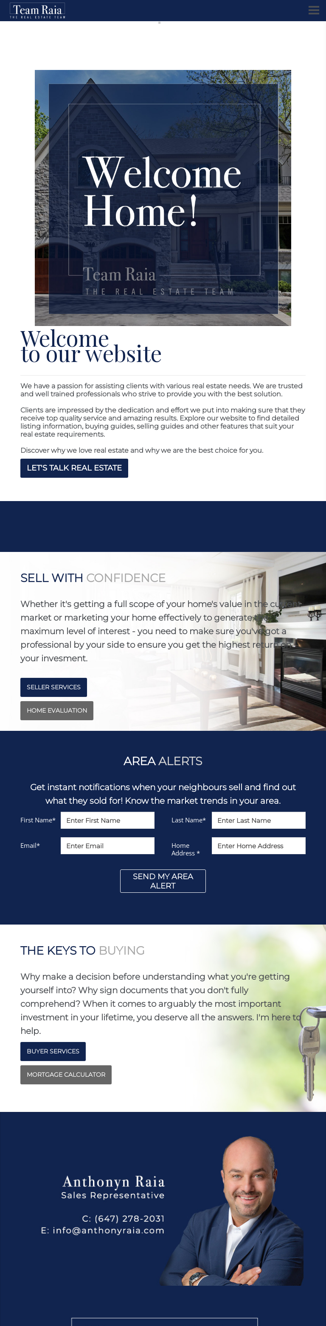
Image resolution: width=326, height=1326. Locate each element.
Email (30, 845)
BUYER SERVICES (53, 1051)
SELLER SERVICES (54, 687)
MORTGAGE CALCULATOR (66, 1074)
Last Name (188, 820)
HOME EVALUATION (57, 710)
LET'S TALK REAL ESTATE (74, 468)
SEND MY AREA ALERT (163, 881)
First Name (38, 820)
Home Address (185, 849)
